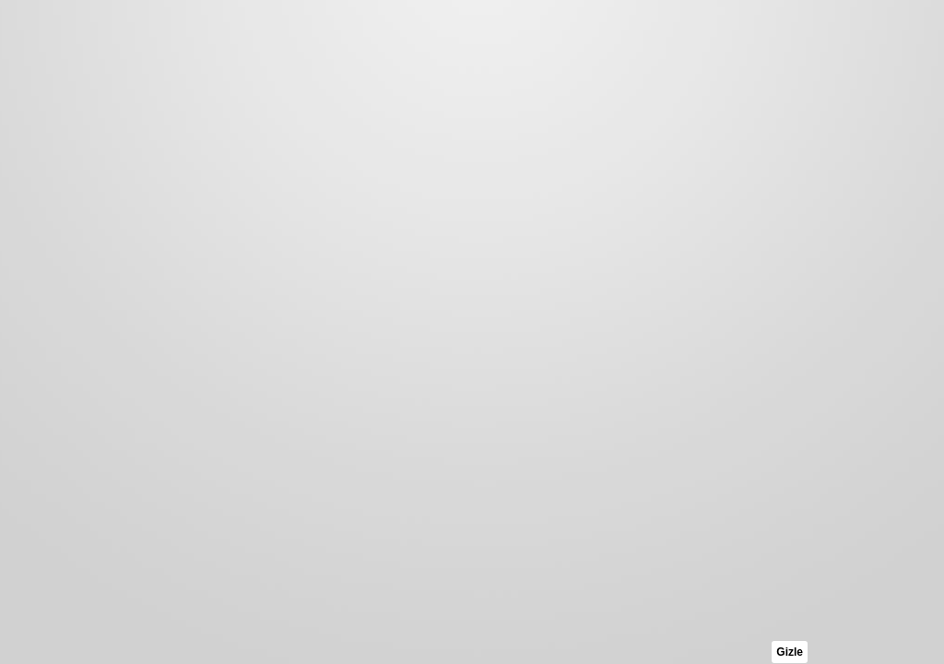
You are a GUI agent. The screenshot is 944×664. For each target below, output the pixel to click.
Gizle (789, 652)
